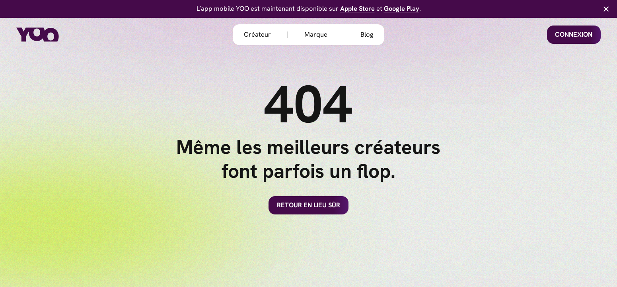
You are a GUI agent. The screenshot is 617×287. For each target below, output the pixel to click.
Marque (315, 34)
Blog (366, 34)
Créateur (257, 34)
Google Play (401, 8)
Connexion (573, 34)
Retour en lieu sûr (308, 205)
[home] (49, 35)
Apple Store (357, 8)
